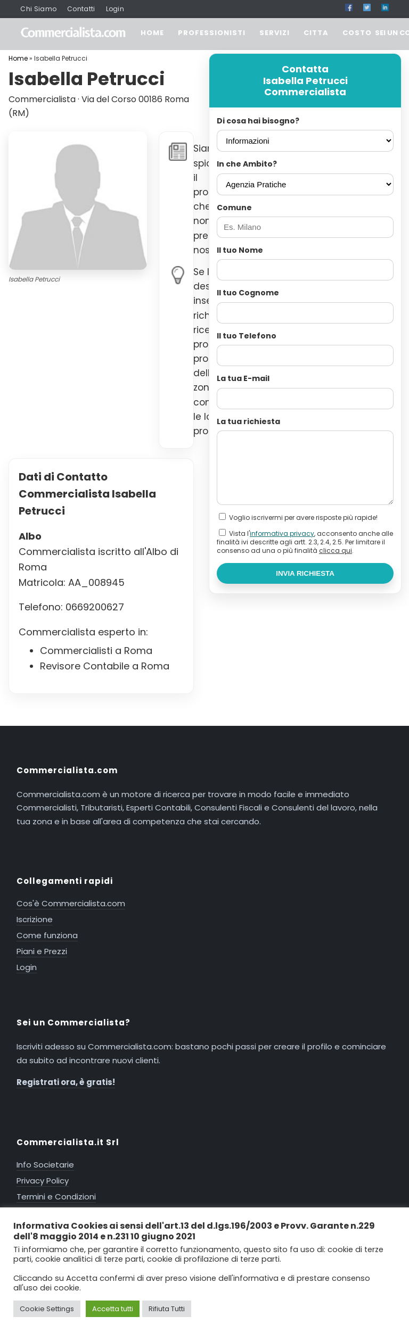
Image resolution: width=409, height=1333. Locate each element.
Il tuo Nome (240, 250)
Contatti (81, 8)
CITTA (316, 33)
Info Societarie (45, 1164)
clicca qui (335, 550)
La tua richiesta (248, 421)
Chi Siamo (38, 8)
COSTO (357, 33)
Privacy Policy (43, 1180)
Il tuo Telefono (246, 335)
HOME (152, 33)
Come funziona (47, 935)
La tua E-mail (243, 378)
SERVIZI (274, 33)
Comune (234, 207)
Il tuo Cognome (248, 292)
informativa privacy (282, 533)
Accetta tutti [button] (112, 1309)
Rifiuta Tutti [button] (167, 1309)
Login (115, 8)
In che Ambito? (247, 164)
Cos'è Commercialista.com (71, 903)
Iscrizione (35, 919)
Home (18, 58)
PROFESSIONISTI (212, 33)
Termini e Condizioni (56, 1196)
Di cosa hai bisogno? (258, 120)
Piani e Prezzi (42, 951)
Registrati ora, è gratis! (66, 1082)
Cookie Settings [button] (47, 1309)
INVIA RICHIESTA (305, 573)
